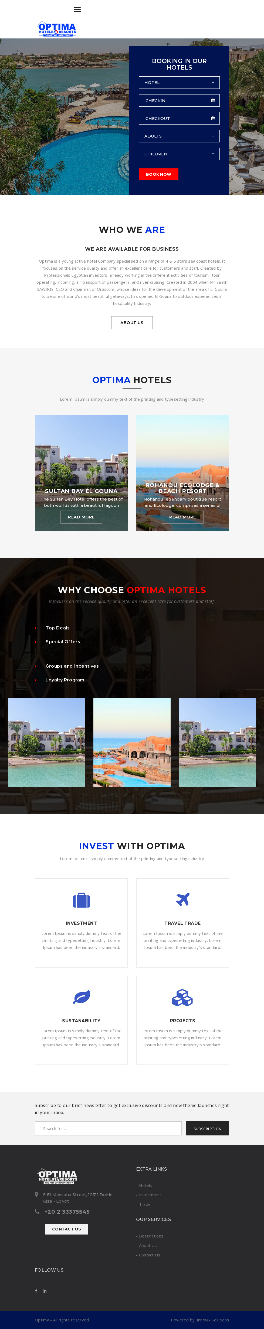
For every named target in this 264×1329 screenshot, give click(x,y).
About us (132, 322)
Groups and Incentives (67, 666)
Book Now (158, 174)
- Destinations (149, 1236)
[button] (179, 82)
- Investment (148, 1194)
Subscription (208, 1128)
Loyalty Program (59, 680)
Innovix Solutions (213, 1320)
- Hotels (144, 1185)
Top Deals (52, 628)
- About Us (146, 1245)
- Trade (143, 1204)
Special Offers (57, 641)
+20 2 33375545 (67, 1212)
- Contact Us (148, 1255)
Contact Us (66, 1229)
